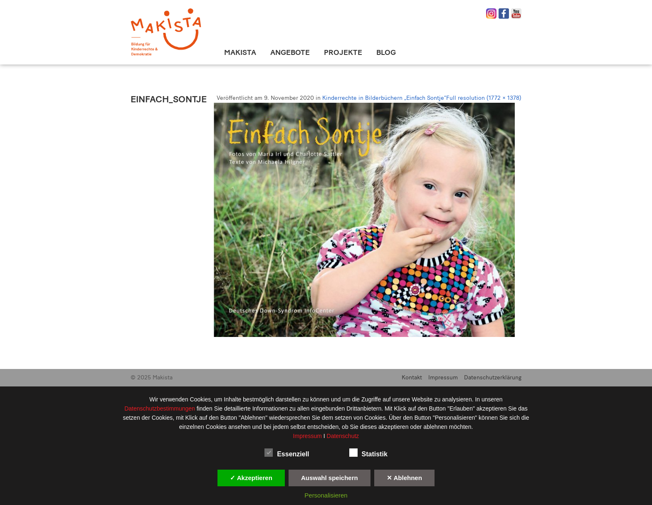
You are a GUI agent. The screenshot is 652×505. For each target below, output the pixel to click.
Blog (386, 52)
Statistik (368, 453)
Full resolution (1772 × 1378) (483, 97)
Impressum (443, 377)
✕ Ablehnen (404, 477)
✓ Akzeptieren (251, 477)
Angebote (290, 52)
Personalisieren (325, 495)
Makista (240, 52)
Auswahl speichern (329, 477)
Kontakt (412, 377)
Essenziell (286, 453)
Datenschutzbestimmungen (160, 408)
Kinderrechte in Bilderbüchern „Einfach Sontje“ (384, 97)
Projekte (343, 52)
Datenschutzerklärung (492, 377)
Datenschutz (343, 436)
